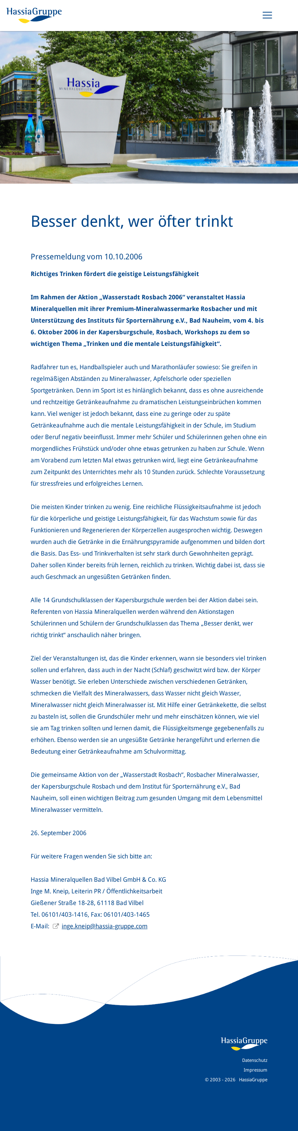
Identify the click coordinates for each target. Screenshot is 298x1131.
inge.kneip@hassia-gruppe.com (104, 926)
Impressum (255, 1070)
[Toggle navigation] (267, 15)
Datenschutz (254, 1060)
